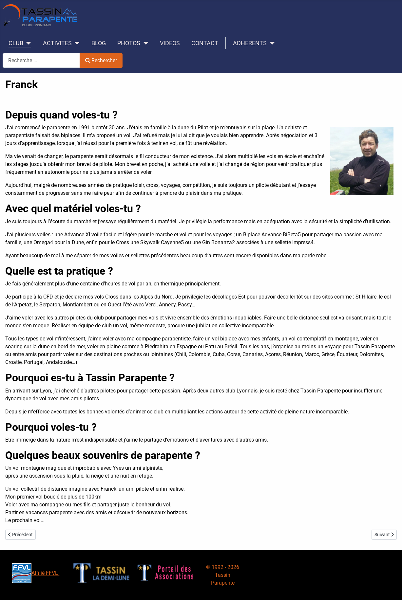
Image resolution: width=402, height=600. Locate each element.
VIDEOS (170, 43)
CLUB (16, 43)
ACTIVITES (57, 43)
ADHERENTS (250, 43)
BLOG (98, 43)
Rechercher (101, 60)
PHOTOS (128, 43)
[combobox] (41, 60)
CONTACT (204, 43)
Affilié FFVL (35, 573)
